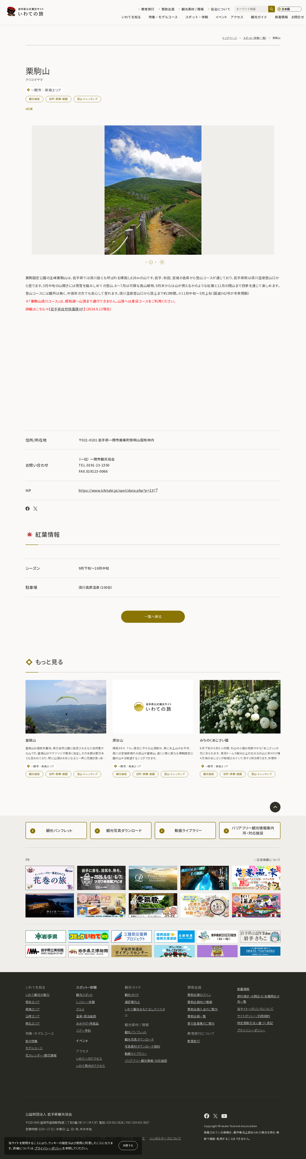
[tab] (148, 262)
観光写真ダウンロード (139, 1039)
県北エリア (33, 1023)
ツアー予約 (83, 1030)
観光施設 (34, 99)
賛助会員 (168, 9)
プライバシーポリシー (48, 1148)
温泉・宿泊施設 (86, 1016)
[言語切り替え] (289, 9)
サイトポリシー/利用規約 (253, 1016)
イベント (221, 17)
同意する (128, 1145)
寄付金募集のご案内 (200, 1023)
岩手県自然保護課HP (67, 308)
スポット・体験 (198, 17)
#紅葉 (29, 108)
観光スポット (84, 995)
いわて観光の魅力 (38, 995)
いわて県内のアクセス (90, 1066)
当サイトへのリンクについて (255, 1009)
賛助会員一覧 (196, 1016)
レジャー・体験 (85, 1002)
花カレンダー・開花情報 (41, 1055)
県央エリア (33, 1002)
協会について (220, 9)
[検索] (271, 9)
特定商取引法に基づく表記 (255, 1023)
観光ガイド (261, 17)
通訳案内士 (132, 1002)
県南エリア (33, 1009)
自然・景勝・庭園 (58, 99)
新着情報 (281, 17)
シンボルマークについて (165, 1138)
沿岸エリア (33, 1016)
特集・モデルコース (165, 17)
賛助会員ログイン (199, 995)
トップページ (229, 38)
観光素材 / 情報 (192, 9)
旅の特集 (32, 1041)
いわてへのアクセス (89, 1058)
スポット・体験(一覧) (254, 38)
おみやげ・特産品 (87, 1023)
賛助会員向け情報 (199, 1002)
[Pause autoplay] (162, 262)
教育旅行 (147, 9)
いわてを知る (133, 17)
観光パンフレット (136, 1032)
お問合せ (297, 17)
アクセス (239, 17)
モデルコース (34, 1048)
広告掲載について (268, 860)
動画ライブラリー (136, 1053)
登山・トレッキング (87, 99)
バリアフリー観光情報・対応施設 (146, 1060)
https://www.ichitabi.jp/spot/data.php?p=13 (118, 490)
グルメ (80, 1009)
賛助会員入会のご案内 (202, 1009)
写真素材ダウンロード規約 (142, 1046)
